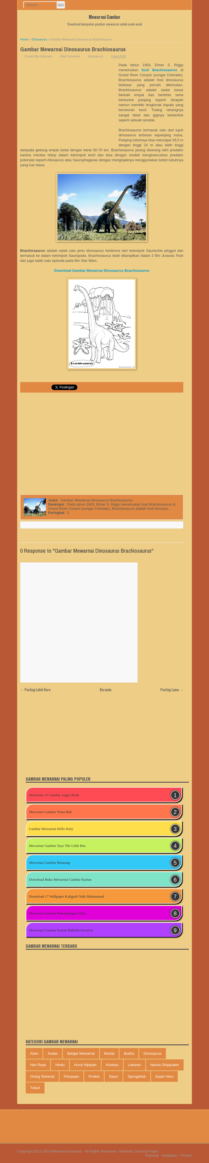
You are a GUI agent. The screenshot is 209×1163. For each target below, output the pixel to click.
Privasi (186, 1155)
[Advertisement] (69, 104)
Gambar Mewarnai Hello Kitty (51, 829)
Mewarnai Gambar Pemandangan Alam (57, 913)
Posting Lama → (171, 689)
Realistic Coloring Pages (139, 1151)
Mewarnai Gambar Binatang (49, 862)
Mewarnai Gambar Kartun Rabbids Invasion (61, 930)
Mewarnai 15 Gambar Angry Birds (54, 795)
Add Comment (70, 56)
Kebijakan (169, 1155)
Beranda (105, 689)
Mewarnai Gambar (105, 17)
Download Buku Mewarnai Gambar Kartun (60, 879)
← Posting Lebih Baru (35, 689)
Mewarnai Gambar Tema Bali (50, 812)
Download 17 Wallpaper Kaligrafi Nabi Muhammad (66, 896)
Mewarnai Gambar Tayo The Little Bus (57, 846)
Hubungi (151, 1155)
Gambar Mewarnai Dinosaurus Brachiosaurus (73, 49)
